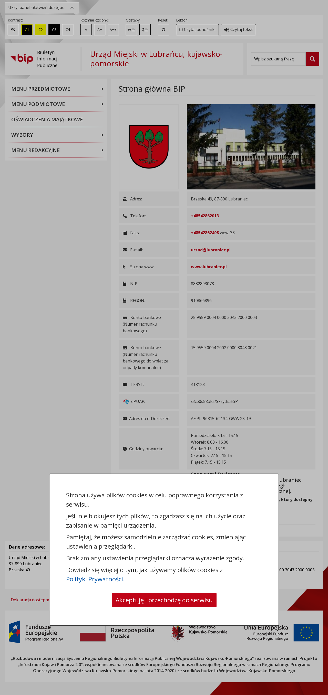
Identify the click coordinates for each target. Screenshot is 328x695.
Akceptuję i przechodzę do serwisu (164, 600)
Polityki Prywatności (94, 579)
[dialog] (164, 347)
